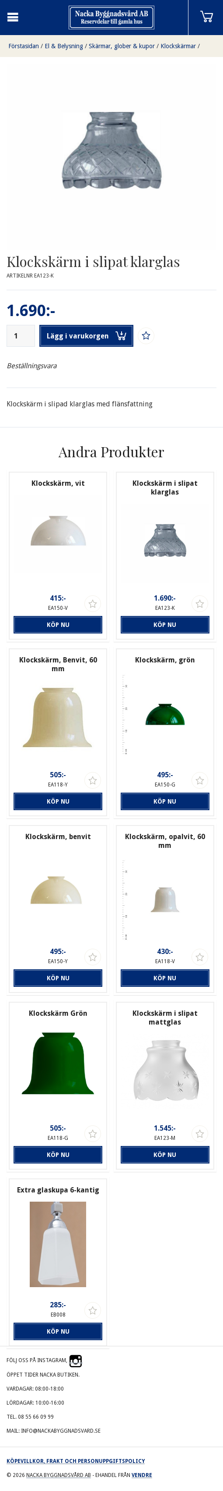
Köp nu (58, 624)
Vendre (142, 1475)
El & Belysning (64, 46)
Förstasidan (23, 46)
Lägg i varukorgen (86, 335)
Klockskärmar (178, 46)
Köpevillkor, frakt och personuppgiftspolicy (76, 1461)
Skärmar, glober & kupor (122, 46)
